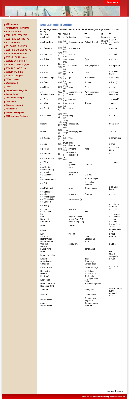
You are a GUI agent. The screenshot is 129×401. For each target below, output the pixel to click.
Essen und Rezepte (15, 98)
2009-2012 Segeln (14, 76)
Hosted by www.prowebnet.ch (113, 396)
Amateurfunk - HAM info (17, 28)
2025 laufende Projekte (17, 116)
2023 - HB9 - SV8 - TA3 (16, 35)
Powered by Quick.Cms (91, 396)
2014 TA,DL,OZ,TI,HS (16, 68)
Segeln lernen (12, 94)
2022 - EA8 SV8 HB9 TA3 (17, 39)
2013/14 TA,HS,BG (14, 72)
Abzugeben (11, 109)
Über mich (11, 101)
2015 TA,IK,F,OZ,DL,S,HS (17, 64)
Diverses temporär (14, 105)
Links (8, 87)
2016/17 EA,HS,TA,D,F (16, 61)
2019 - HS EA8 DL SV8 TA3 (18, 50)
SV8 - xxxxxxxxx (13, 79)
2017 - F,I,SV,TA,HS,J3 (16, 57)
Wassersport (12, 83)
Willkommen (12, 24)
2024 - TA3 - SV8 (13, 31)
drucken (120, 391)
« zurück (110, 391)
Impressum (112, 2)
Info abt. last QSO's (15, 112)
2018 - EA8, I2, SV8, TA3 (17, 53)
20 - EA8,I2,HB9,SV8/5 (16, 46)
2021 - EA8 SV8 (13, 42)
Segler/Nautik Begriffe (16, 90)
